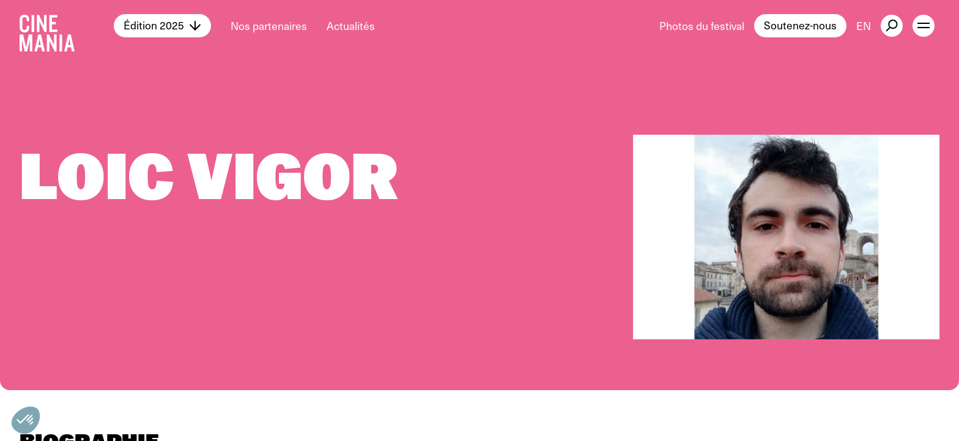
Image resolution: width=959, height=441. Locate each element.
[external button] (892, 26)
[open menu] (924, 26)
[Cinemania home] (67, 25)
